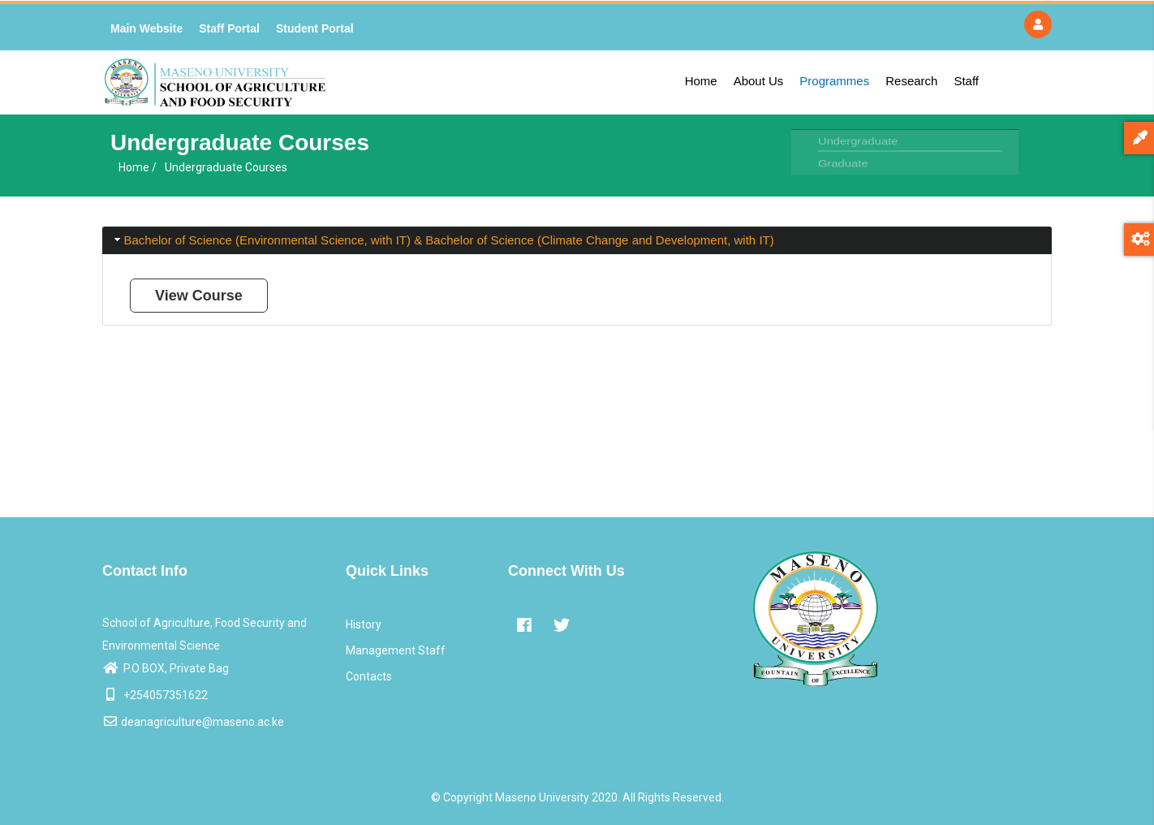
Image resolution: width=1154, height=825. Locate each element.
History (363, 624)
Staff (966, 81)
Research (911, 81)
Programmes (834, 81)
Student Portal (315, 28)
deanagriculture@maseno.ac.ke (193, 721)
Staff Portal (229, 28)
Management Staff (396, 650)
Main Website (146, 28)
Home (701, 81)
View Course (199, 295)
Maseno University (542, 797)
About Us (759, 81)
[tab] (577, 241)
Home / (137, 167)
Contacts (369, 676)
